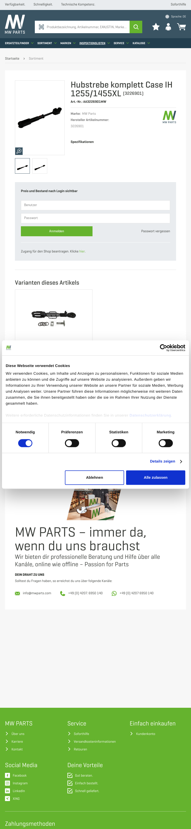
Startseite (12, 59)
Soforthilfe (178, 4)
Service (121, 44)
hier (82, 251)
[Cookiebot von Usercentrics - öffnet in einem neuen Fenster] (163, 348)
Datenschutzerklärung (150, 415)
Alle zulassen (155, 477)
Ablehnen (94, 477)
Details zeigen (162, 462)
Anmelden (56, 231)
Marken (68, 44)
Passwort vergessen (155, 231)
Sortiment (46, 44)
